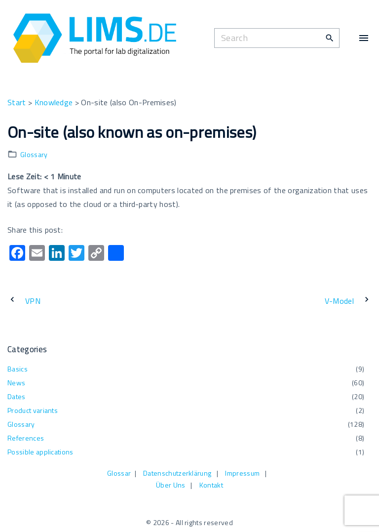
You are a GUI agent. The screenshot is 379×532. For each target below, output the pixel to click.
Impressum (242, 473)
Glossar (119, 473)
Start (16, 102)
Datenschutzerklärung (177, 473)
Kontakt (211, 485)
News (16, 382)
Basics (17, 369)
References (25, 438)
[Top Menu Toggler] (364, 38)
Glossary (34, 154)
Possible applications (40, 452)
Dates (16, 396)
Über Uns (171, 485)
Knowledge (54, 102)
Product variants (32, 410)
